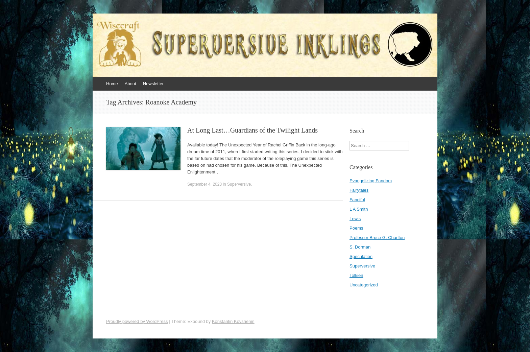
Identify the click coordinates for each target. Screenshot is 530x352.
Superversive (239, 184)
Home (112, 83)
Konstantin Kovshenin (233, 321)
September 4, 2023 (204, 184)
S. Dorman (360, 247)
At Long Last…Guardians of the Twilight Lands (252, 130)
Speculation (361, 256)
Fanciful (357, 199)
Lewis (355, 218)
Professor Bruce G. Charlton (377, 237)
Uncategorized (364, 284)
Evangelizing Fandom (371, 180)
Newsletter (153, 83)
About (130, 83)
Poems (356, 228)
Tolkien (356, 275)
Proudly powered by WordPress (137, 321)
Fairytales (359, 190)
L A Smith (359, 209)
